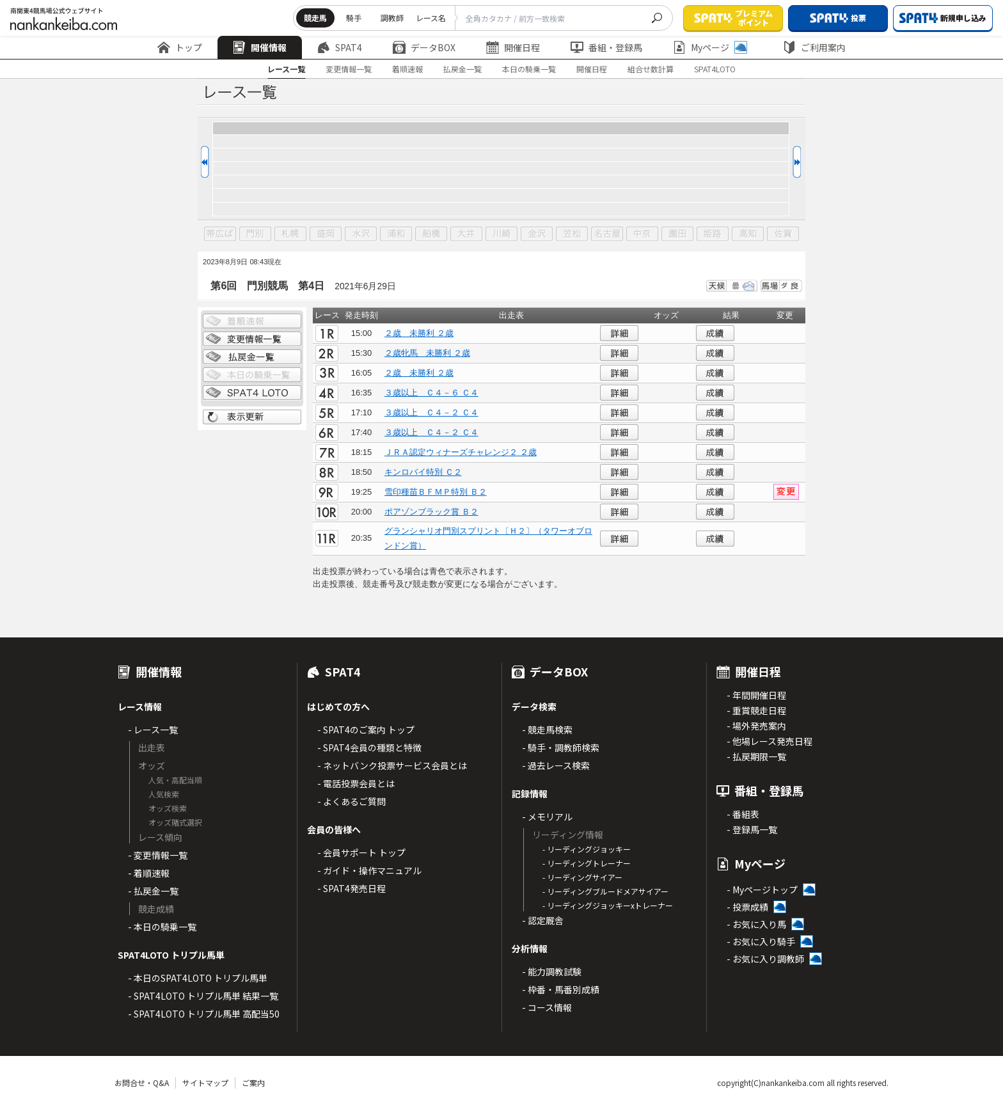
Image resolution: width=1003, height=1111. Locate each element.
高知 (748, 234)
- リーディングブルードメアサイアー (605, 891)
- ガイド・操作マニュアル (369, 870)
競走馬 (315, 17)
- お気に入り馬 (756, 924)
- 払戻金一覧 (153, 890)
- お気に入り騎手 (761, 941)
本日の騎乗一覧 (529, 68)
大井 (466, 234)
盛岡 (326, 234)
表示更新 (252, 417)
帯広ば (220, 234)
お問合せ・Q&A (142, 1082)
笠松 (572, 234)
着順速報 (407, 68)
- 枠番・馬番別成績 (560, 989)
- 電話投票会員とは (356, 783)
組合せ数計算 (651, 68)
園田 (677, 234)
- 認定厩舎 (543, 920)
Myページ (710, 47)
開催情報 (260, 47)
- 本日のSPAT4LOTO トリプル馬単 (197, 977)
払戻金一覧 (462, 68)
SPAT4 (339, 47)
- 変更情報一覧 (157, 855)
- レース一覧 (153, 729)
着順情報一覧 (252, 321)
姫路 (713, 234)
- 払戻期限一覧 (756, 756)
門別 (255, 234)
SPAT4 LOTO (252, 393)
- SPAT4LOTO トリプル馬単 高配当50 (204, 1013)
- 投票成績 (747, 906)
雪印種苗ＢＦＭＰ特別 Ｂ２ (435, 492)
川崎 (501, 234)
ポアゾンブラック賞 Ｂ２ (431, 511)
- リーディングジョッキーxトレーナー (607, 905)
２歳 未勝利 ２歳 (419, 333)
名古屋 (607, 234)
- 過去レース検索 (556, 765)
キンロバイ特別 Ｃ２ (423, 472)
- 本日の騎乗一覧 (162, 926)
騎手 (353, 17)
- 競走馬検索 (547, 729)
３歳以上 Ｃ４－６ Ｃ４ (431, 392)
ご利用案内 (814, 47)
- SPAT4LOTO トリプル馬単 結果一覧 (203, 995)
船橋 (431, 234)
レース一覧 (286, 68)
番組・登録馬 (606, 47)
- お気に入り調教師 (765, 958)
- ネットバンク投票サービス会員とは (392, 765)
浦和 (396, 234)
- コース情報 (547, 1007)
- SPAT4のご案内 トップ (366, 729)
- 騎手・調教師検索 (560, 747)
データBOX (424, 47)
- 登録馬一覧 (752, 829)
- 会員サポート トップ (361, 852)
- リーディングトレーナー (586, 863)
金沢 (537, 234)
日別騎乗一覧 (252, 375)
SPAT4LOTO (715, 68)
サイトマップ (205, 1082)
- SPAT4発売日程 (351, 888)
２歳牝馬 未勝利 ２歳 (427, 353)
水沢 (361, 234)
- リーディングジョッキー (586, 848)
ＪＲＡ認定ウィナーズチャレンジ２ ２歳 (460, 452)
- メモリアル (547, 816)
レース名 (431, 17)
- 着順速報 (149, 873)
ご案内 (253, 1082)
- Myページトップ (762, 889)
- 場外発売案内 (756, 725)
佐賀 (783, 234)
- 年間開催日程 (756, 695)
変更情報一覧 (349, 68)
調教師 (392, 17)
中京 (642, 234)
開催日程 (513, 47)
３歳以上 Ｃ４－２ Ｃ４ (431, 412)
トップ (179, 47)
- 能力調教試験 (551, 971)
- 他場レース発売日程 (769, 741)
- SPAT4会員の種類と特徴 (369, 747)
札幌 (290, 234)
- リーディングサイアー (582, 877)
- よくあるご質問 (351, 801)
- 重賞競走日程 (756, 710)
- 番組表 (743, 814)
